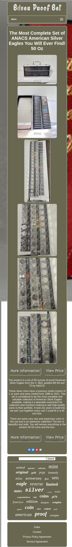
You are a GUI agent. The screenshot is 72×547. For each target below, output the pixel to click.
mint (53, 466)
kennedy (53, 472)
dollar (18, 478)
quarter (19, 509)
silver (34, 490)
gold (33, 472)
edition (32, 501)
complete (56, 502)
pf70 (54, 496)
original (22, 472)
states (18, 491)
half (34, 497)
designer (45, 502)
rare (39, 509)
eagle (21, 483)
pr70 (55, 509)
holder (57, 492)
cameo (47, 508)
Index (37, 527)
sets (55, 477)
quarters (31, 468)
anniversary (33, 478)
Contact (37, 532)
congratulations (23, 497)
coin (29, 507)
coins (44, 496)
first (47, 479)
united (20, 467)
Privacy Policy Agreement (37, 536)
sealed (49, 492)
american (23, 514)
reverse (36, 483)
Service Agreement (37, 541)
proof (41, 514)
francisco (18, 502)
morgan (54, 515)
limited (52, 484)
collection (42, 468)
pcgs (42, 472)
